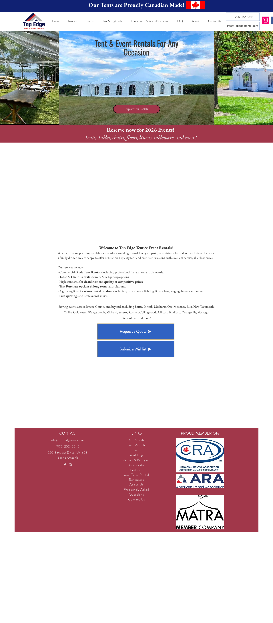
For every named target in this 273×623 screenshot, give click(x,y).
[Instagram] (265, 20)
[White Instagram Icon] (70, 465)
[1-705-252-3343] (243, 17)
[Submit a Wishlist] (135, 349)
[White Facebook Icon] (65, 465)
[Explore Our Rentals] (136, 109)
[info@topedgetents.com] (243, 26)
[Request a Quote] (135, 332)
